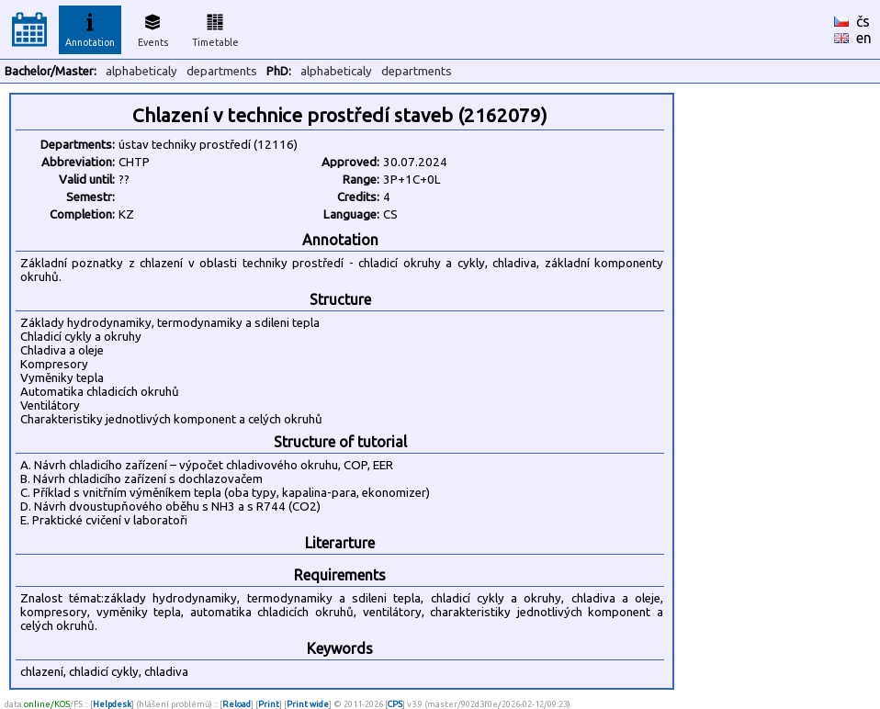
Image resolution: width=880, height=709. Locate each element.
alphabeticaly (141, 71)
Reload (236, 704)
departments (221, 71)
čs (863, 21)
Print (268, 704)
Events (153, 27)
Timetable (215, 27)
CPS (395, 704)
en (864, 37)
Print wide (308, 704)
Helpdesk (112, 704)
